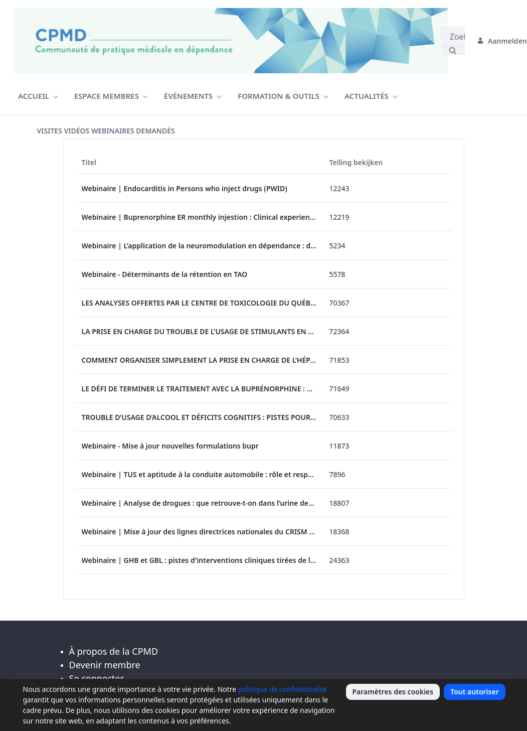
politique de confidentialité (282, 689)
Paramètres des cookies (393, 691)
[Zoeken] (453, 37)
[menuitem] (38, 96)
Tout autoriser (474, 691)
